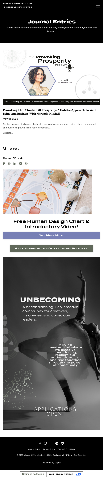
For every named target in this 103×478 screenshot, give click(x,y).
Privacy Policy (49, 449)
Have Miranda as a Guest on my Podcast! (52, 248)
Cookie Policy (34, 449)
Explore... (8, 132)
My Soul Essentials (78, 455)
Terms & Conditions (66, 449)
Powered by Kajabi (51, 462)
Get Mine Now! (51, 235)
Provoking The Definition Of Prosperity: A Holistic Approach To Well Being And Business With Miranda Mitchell (49, 112)
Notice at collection (33, 474)
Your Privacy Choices (61, 474)
